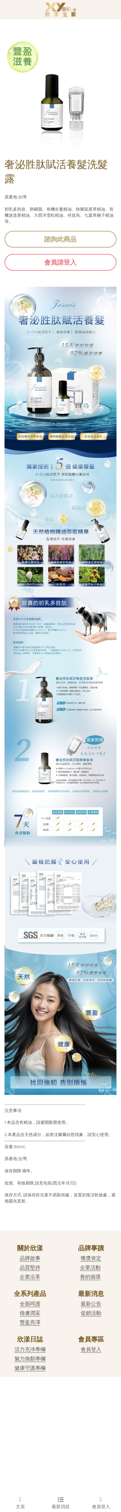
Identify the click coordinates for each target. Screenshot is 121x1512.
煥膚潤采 (30, 1313)
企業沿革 (30, 1277)
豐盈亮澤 (30, 1322)
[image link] (60, 9)
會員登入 (91, 1349)
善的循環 (90, 1277)
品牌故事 (30, 1258)
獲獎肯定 (91, 1258)
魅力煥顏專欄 (30, 1359)
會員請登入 (60, 262)
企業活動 (90, 1267)
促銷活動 (91, 1313)
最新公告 (91, 1304)
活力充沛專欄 (30, 1349)
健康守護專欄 (30, 1368)
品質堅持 (30, 1267)
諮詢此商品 (60, 239)
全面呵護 (30, 1304)
